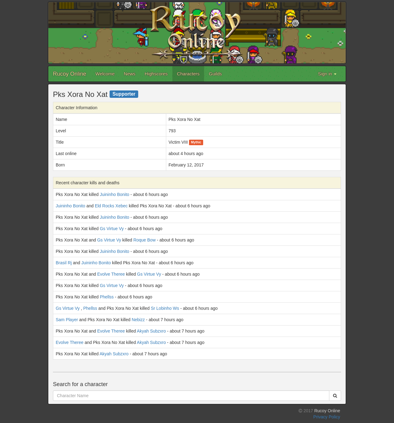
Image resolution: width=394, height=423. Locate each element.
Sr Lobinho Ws (165, 308)
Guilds (215, 73)
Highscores (156, 73)
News (129, 73)
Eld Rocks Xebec (111, 205)
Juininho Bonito (114, 194)
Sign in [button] (327, 73)
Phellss (107, 296)
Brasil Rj (64, 262)
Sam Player (67, 319)
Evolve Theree (111, 274)
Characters (188, 73)
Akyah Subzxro (151, 331)
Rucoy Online (69, 74)
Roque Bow (144, 239)
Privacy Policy (326, 416)
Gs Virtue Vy (112, 228)
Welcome (105, 73)
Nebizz (138, 319)
